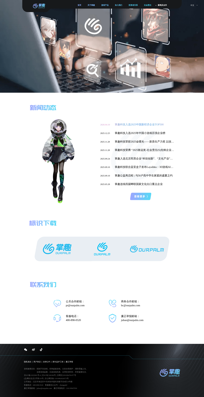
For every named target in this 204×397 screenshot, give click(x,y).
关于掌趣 (91, 5)
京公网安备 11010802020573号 (57, 378)
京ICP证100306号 (49, 375)
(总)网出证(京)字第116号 (34, 378)
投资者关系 (133, 5)
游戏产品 (105, 5)
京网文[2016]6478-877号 (66, 375)
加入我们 (118, 5)
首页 (79, 5)
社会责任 (147, 5)
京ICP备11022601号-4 (32, 375)
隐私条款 (27, 362)
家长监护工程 (58, 362)
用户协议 (37, 362)
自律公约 (46, 362)
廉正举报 (69, 362)
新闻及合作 (162, 5)
